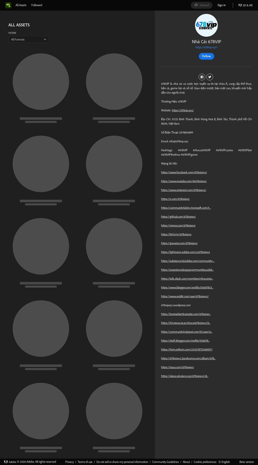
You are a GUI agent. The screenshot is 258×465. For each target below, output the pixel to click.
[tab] (21, 5)
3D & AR (245, 5)
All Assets (21, 5)
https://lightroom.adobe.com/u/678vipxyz (185, 252)
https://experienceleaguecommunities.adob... (187, 270)
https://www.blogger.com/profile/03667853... (187, 287)
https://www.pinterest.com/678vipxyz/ (183, 190)
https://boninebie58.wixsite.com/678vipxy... (186, 314)
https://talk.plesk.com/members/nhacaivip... (187, 278)
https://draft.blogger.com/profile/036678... (185, 340)
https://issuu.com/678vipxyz (177, 367)
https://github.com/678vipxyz (178, 216)
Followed (36, 5)
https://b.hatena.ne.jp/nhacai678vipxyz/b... (185, 323)
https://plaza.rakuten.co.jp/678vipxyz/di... (184, 376)
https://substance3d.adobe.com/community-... (187, 261)
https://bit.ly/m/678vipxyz (176, 234)
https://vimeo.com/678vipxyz (178, 225)
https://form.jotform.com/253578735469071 (186, 349)
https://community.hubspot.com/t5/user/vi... (186, 332)
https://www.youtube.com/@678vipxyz (184, 181)
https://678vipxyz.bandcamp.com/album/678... (188, 358)
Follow (206, 56)
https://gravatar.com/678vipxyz (179, 243)
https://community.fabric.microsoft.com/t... (186, 208)
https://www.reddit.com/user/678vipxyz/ (185, 296)
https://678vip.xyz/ (206, 47)
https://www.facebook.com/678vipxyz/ (184, 172)
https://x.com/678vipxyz (175, 199)
